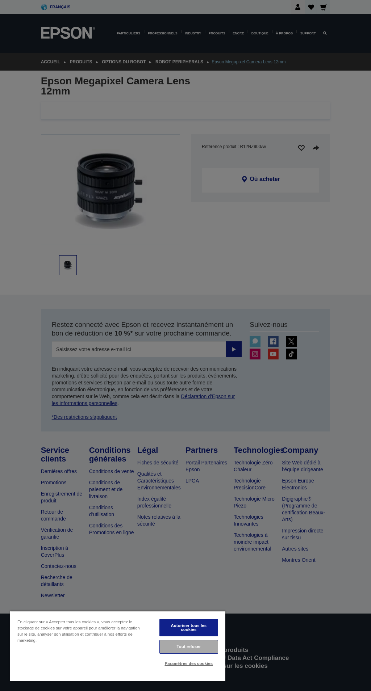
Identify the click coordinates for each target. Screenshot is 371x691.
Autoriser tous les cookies (189, 627)
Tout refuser (188, 646)
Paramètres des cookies (188, 663)
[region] (117, 646)
